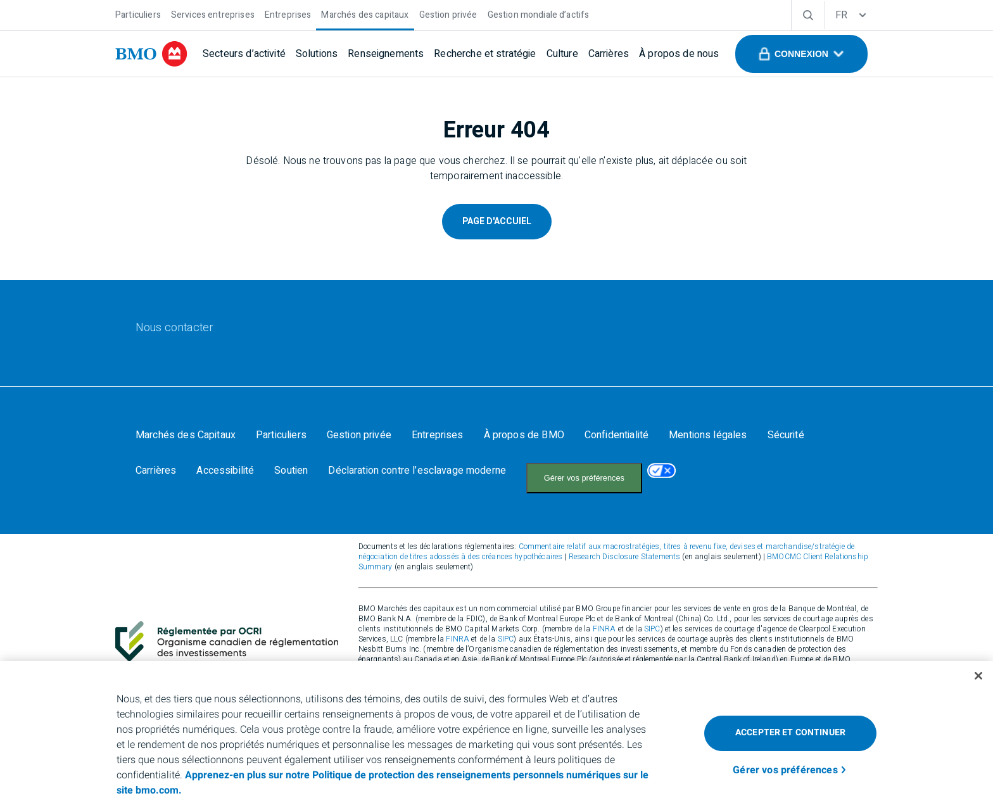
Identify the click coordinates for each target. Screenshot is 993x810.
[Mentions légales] (708, 435)
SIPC (652, 616)
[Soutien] (291, 470)
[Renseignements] (386, 54)
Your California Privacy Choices (586, 471)
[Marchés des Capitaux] (186, 435)
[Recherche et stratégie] (485, 54)
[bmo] (151, 54)
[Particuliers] (138, 13)
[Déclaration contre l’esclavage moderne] (417, 470)
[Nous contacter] (174, 328)
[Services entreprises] (213, 13)
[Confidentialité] (616, 435)
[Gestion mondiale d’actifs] (539, 13)
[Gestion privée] (448, 13)
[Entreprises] (288, 13)
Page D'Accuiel (496, 221)
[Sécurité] (786, 435)
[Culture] (562, 54)
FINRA (604, 616)
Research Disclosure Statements (625, 544)
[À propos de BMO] (524, 435)
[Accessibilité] (225, 470)
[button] (801, 54)
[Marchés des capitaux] (364, 13)
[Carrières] (608, 54)
